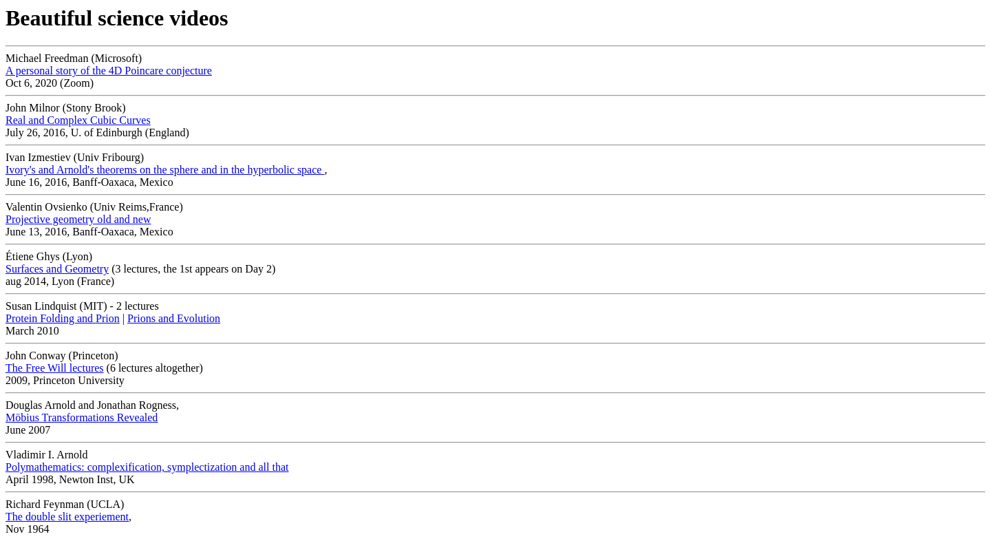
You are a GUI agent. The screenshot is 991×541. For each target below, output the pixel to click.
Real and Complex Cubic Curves (78, 120)
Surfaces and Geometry (57, 269)
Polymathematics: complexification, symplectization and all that (147, 467)
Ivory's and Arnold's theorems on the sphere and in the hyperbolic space (165, 170)
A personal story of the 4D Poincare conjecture (109, 70)
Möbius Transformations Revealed (82, 417)
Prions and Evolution (173, 318)
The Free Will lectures (55, 368)
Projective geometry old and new (78, 219)
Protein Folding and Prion (63, 318)
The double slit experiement (67, 516)
